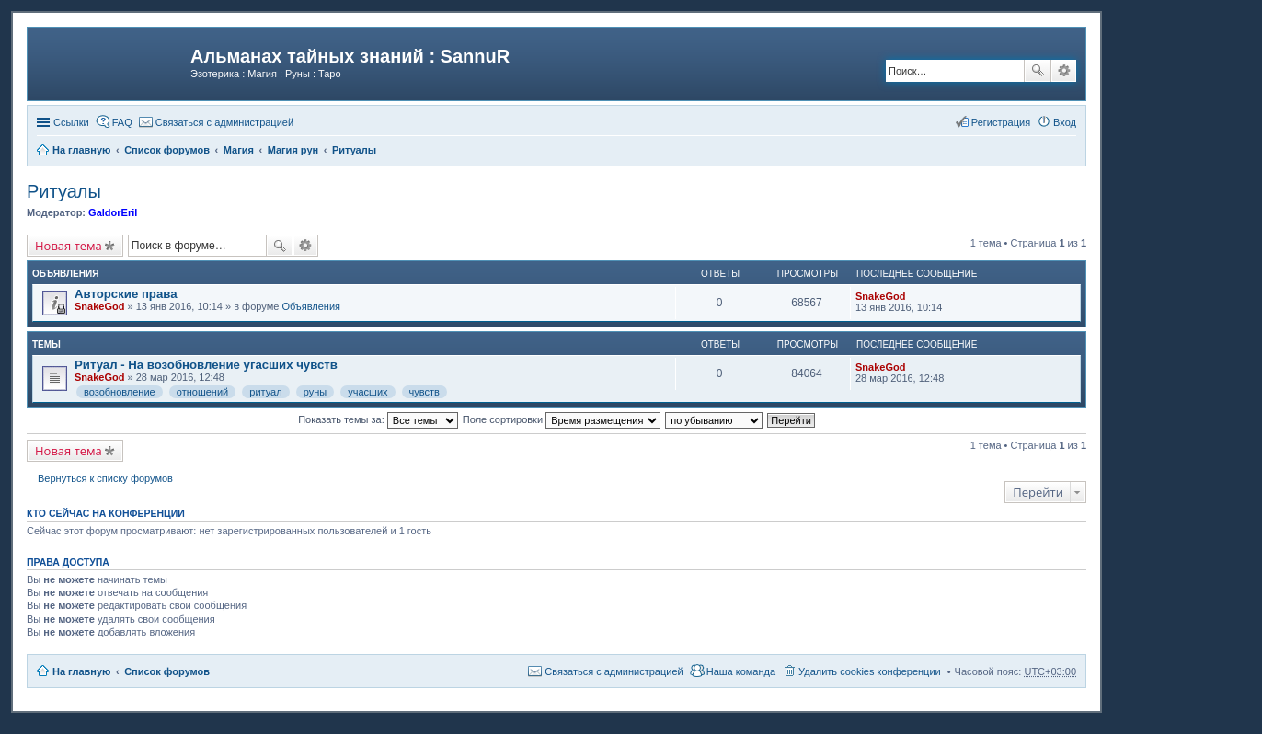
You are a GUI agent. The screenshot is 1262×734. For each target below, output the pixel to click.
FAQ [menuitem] (122, 122)
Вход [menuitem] (1064, 122)
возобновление (119, 391)
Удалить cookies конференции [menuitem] (869, 671)
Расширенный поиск (1063, 71)
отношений (202, 391)
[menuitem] (216, 122)
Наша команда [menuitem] (740, 671)
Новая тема (68, 245)
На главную (81, 671)
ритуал (265, 391)
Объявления (310, 306)
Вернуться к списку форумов (105, 478)
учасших (367, 391)
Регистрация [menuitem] (1000, 122)
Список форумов (167, 671)
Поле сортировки (561, 419)
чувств (424, 391)
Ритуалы (64, 191)
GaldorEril (112, 212)
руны (315, 391)
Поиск (1037, 71)
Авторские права (126, 294)
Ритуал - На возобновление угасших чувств (206, 365)
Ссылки (71, 122)
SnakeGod (99, 306)
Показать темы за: (378, 419)
